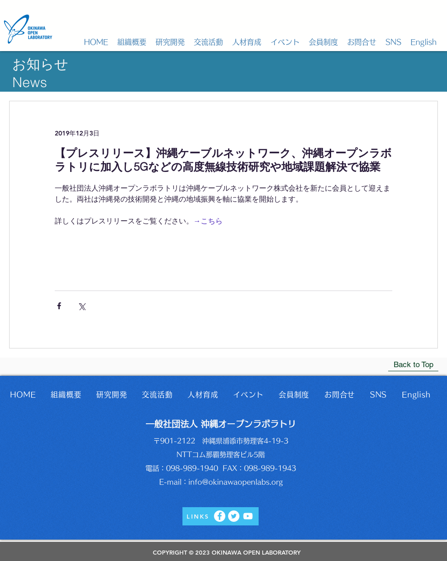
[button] (132, 42)
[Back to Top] (413, 364)
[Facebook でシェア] (59, 305)
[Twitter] (233, 516)
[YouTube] (248, 516)
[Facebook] (219, 516)
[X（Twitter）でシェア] (81, 305)
